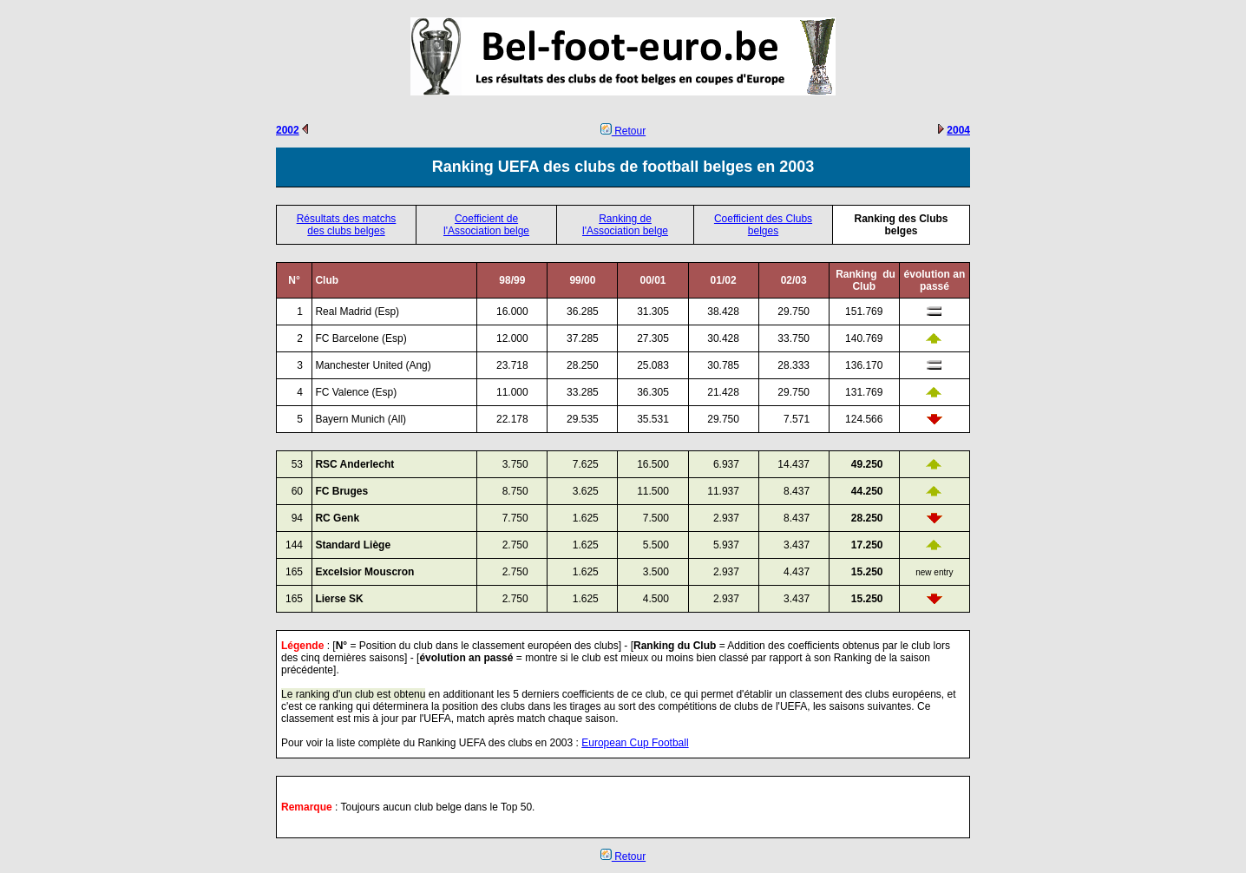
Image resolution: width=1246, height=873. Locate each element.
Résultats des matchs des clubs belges (347, 225)
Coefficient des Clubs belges (763, 225)
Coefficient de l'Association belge (486, 225)
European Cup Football (634, 743)
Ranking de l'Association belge (625, 225)
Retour (623, 131)
